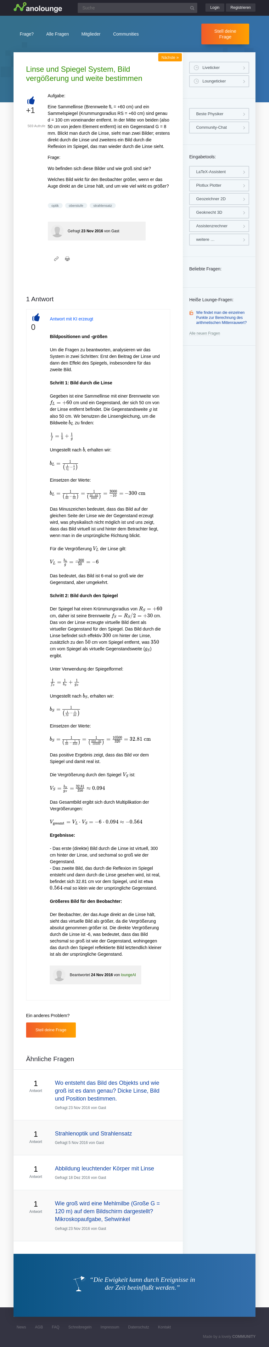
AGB (39, 1327)
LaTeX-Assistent (211, 171)
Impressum (110, 1327)
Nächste (170, 57)
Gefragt (74, 231)
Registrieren (241, 7)
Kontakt (164, 1327)
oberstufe (76, 205)
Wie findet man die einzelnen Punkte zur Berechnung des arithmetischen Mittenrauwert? (221, 317)
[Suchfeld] (137, 8)
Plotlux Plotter (208, 185)
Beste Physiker (209, 113)
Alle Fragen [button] (57, 34)
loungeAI (128, 975)
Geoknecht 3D (209, 212)
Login (214, 7)
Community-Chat (211, 127)
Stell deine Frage (225, 33)
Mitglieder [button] (91, 34)
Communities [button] (126, 34)
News (21, 1327)
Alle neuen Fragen (204, 333)
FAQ (55, 1327)
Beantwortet (80, 975)
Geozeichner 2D (211, 198)
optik (55, 205)
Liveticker (211, 67)
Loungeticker (214, 81)
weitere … (205, 239)
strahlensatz (102, 205)
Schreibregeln (80, 1327)
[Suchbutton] (192, 8)
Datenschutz (138, 1327)
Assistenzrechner (211, 226)
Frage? (27, 34)
